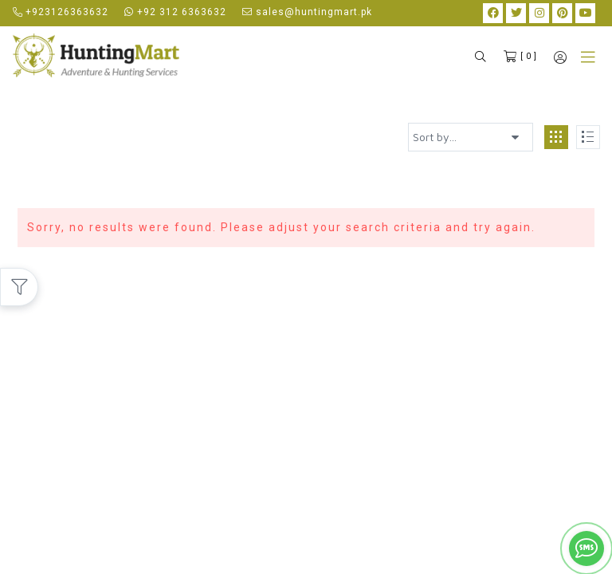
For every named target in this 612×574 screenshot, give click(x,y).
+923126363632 (61, 12)
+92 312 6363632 (175, 12)
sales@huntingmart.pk (307, 12)
